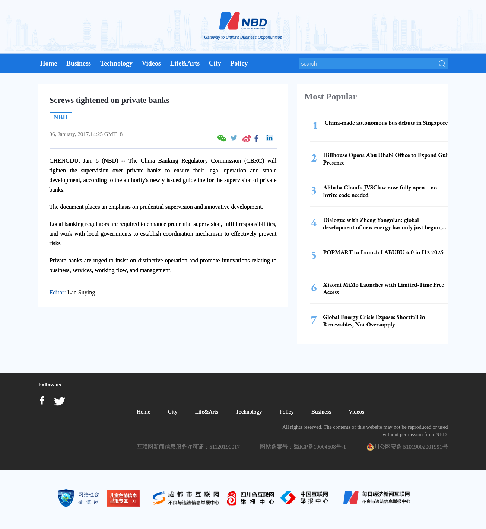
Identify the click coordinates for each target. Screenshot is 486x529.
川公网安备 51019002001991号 (407, 447)
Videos (151, 63)
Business (78, 63)
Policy (239, 63)
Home (48, 63)
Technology (116, 63)
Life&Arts (185, 63)
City (215, 63)
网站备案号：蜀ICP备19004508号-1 (304, 447)
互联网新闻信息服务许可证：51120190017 (189, 447)
